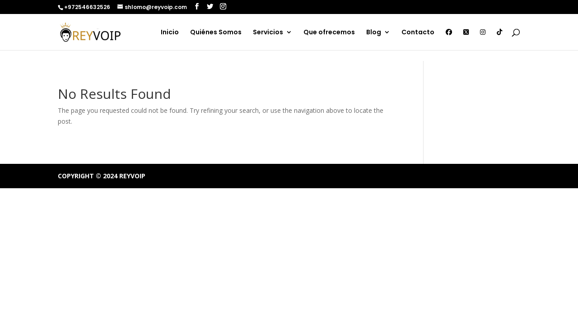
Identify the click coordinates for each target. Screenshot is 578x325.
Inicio (170, 33)
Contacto (417, 33)
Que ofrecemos (329, 33)
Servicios (268, 33)
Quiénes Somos (216, 33)
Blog (373, 33)
